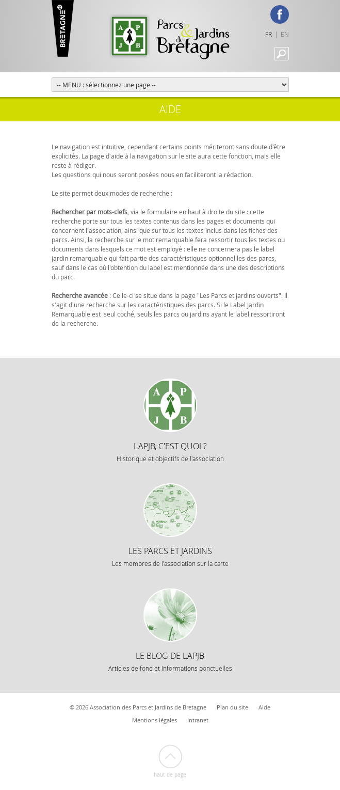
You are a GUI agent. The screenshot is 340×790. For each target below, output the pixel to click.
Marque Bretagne (63, 28)
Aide (264, 707)
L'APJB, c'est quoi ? (170, 451)
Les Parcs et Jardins (170, 556)
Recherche (281, 53)
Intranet (197, 720)
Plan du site (232, 707)
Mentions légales (154, 720)
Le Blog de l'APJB (170, 661)
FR (268, 34)
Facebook (279, 14)
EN (285, 34)
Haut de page (170, 774)
